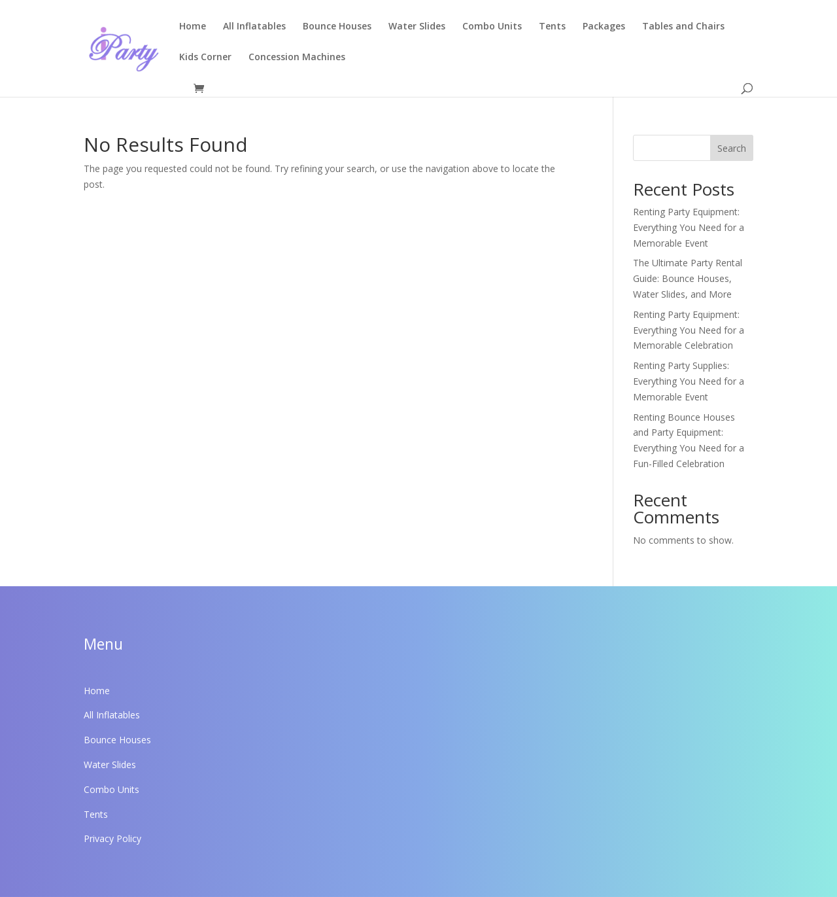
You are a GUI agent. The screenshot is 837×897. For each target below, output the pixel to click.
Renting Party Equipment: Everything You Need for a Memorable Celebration (688, 330)
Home (192, 27)
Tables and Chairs (683, 27)
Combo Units (492, 27)
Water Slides (416, 27)
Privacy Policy (112, 838)
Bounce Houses (337, 27)
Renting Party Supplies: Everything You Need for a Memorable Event (688, 381)
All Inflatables (254, 27)
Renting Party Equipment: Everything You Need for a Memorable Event (688, 227)
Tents (552, 27)
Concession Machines (296, 57)
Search (731, 148)
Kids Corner (205, 57)
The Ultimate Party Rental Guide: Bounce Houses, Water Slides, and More (687, 278)
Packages (604, 27)
